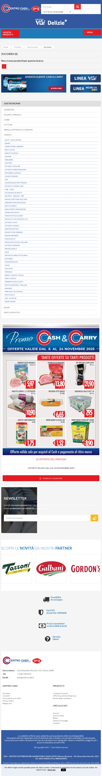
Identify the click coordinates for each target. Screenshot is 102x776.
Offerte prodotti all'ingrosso (64, 696)
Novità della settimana (62, 698)
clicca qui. (51, 770)
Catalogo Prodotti (60, 693)
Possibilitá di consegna (56, 598)
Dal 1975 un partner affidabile (56, 611)
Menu (88, 32)
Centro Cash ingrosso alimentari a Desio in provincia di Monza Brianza (31, 763)
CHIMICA (7, 135)
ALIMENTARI (9, 110)
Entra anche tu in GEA (12, 698)
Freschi (56, 713)
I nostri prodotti (8, 33)
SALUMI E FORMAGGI (12, 115)
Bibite (55, 718)
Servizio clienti (57, 638)
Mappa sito (7, 703)
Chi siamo (6, 693)
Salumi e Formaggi (60, 721)
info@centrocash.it (25, 678)
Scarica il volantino (51, 479)
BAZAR (7, 308)
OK (63, 770)
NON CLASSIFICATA (12, 313)
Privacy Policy (8, 701)
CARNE (7, 120)
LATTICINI (8, 125)
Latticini (56, 723)
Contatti (6, 696)
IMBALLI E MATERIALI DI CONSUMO (18, 130)
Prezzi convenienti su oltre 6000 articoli (56, 625)
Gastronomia (58, 716)
